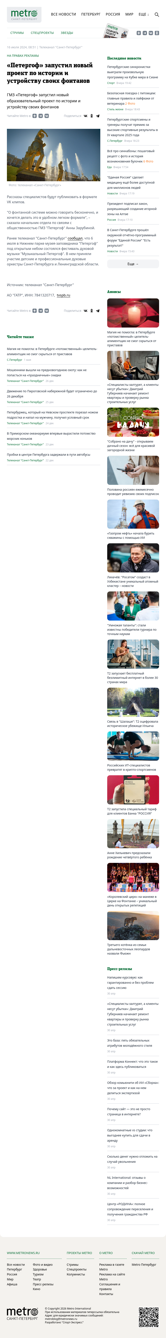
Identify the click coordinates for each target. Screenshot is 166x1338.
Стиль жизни (115, 109)
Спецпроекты (42, 33)
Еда (109, 167)
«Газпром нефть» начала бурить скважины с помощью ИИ (130, 535)
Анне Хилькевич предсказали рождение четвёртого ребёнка (129, 855)
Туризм (38, 1274)
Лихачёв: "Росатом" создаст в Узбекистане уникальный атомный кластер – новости (132, 581)
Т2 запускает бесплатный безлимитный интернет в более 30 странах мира (132, 677)
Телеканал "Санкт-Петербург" (61, 47)
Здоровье (40, 1269)
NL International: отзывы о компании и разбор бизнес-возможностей (127, 1183)
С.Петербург (14, 360)
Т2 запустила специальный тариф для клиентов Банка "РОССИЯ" (131, 811)
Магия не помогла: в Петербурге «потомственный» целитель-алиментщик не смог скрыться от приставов (131, 338)
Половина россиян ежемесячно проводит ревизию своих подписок (133, 491)
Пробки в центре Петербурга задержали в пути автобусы (48, 454)
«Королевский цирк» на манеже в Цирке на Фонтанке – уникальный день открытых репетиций (132, 901)
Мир (129, 14)
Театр (37, 1279)
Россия (113, 14)
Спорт (111, 83)
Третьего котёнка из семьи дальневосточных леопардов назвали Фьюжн (128, 949)
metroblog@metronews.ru (61, 1319)
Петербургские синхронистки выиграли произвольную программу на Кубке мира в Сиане (132, 72)
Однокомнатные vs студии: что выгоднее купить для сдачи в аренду (129, 1135)
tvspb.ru (63, 295)
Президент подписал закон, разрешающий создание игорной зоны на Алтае (131, 209)
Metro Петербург (144, 1264)
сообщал (75, 238)
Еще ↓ (144, 14)
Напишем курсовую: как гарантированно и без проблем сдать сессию (130, 982)
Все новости (63, 14)
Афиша (12, 1284)
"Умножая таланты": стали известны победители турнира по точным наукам (131, 629)
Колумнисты (76, 1274)
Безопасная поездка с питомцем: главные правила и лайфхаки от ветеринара (131, 98)
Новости (112, 193)
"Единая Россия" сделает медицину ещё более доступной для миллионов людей (131, 182)
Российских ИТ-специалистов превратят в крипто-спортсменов (131, 767)
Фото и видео (43, 1264)
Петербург (91, 14)
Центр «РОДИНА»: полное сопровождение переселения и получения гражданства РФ (130, 1209)
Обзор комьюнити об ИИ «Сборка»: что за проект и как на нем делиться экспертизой (133, 1088)
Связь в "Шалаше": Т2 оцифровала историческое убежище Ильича (132, 723)
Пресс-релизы (43, 1284)
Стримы (17, 33)
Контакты (106, 1294)
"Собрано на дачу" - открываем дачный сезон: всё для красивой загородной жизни (131, 445)
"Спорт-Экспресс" (73, 1322)
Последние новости (124, 58)
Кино (36, 1289)
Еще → (133, 264)
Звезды (67, 33)
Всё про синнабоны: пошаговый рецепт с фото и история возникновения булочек (131, 156)
